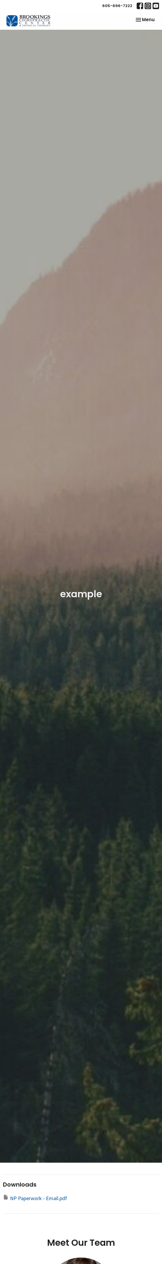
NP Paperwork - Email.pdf (35, 1198)
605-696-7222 (117, 6)
